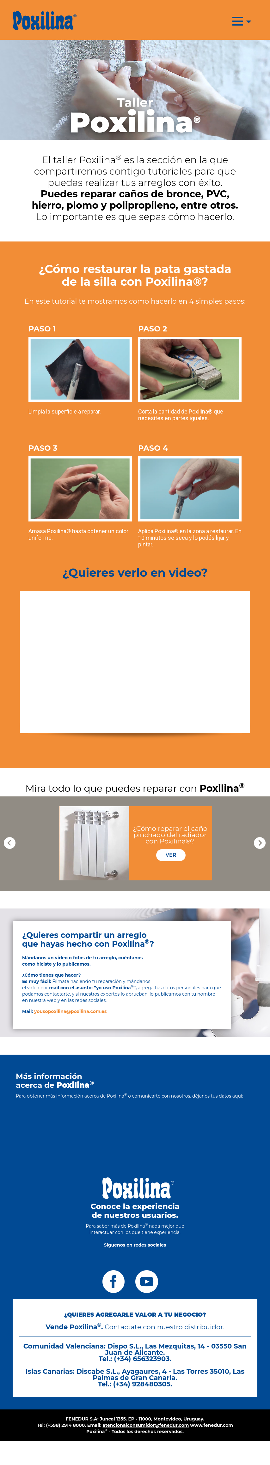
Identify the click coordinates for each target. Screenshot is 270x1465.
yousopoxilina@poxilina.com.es (70, 1011)
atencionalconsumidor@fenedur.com (146, 1425)
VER (171, 855)
